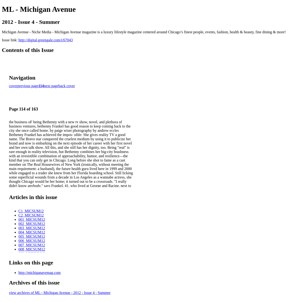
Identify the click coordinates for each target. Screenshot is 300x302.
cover (13, 86)
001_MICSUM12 (31, 219)
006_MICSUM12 (31, 241)
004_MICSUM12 (31, 232)
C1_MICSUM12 (31, 211)
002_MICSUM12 (31, 224)
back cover (66, 86)
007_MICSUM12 (31, 245)
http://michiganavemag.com (39, 273)
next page (51, 86)
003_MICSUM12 (31, 228)
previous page (27, 86)
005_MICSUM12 (31, 236)
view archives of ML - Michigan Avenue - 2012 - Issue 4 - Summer (60, 293)
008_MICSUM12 (31, 249)
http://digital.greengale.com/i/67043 (45, 40)
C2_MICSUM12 (31, 215)
